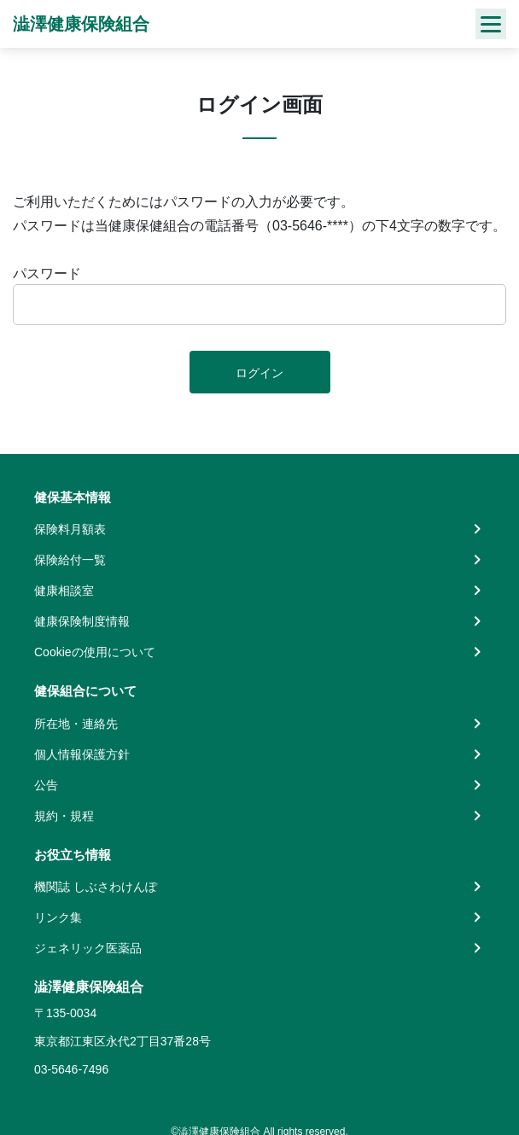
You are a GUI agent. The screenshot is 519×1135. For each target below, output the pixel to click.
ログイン (259, 373)
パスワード (47, 273)
